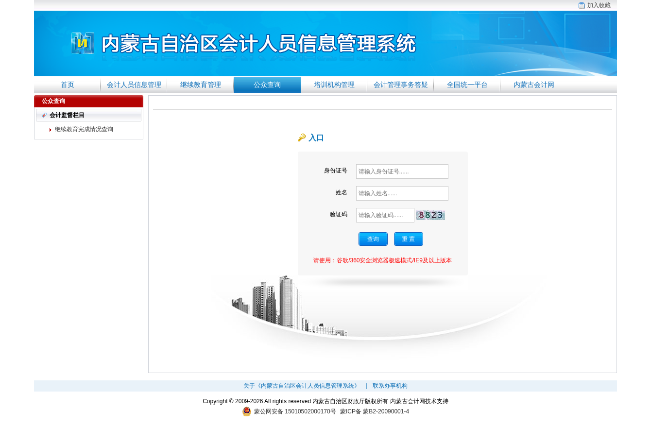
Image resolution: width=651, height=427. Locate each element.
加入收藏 (599, 5)
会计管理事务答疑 (401, 84)
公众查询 (267, 84)
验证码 (338, 214)
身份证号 (335, 170)
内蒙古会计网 (534, 84)
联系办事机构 (390, 385)
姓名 (341, 192)
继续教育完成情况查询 (84, 129)
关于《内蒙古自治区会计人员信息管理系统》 (301, 385)
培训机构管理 (334, 84)
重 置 (408, 239)
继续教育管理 (200, 84)
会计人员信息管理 (134, 84)
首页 (67, 84)
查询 (373, 239)
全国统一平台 (467, 84)
